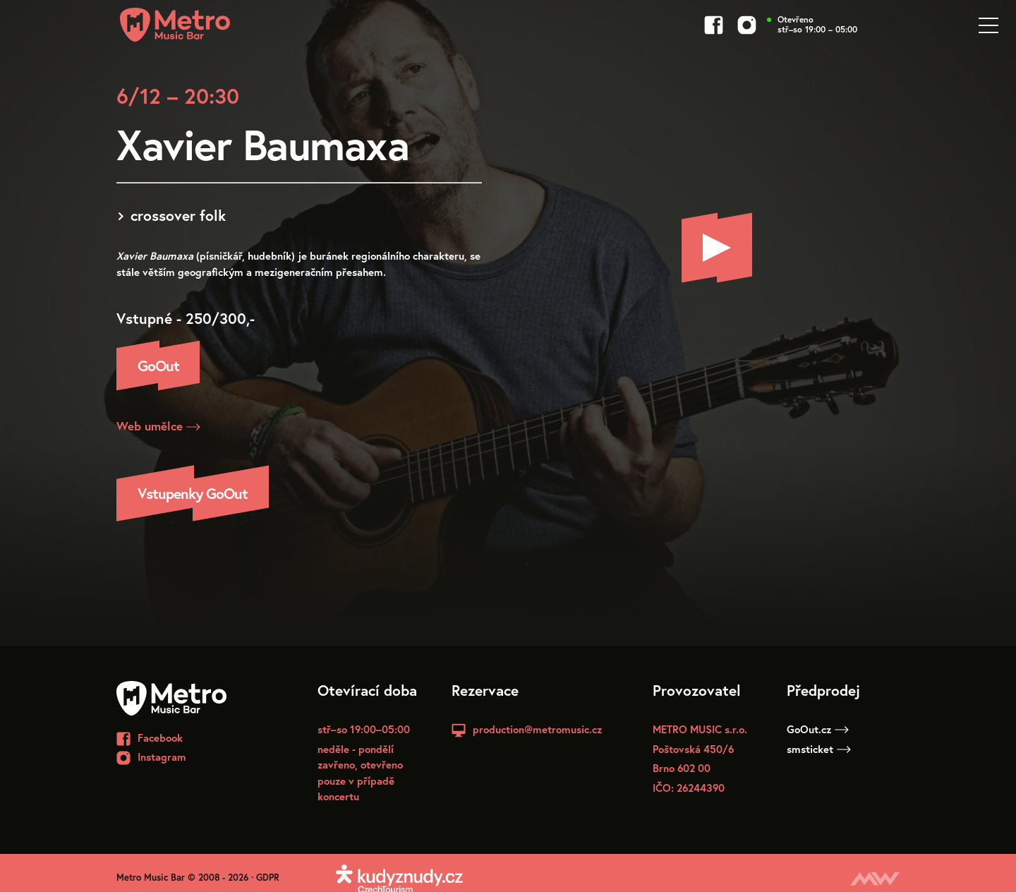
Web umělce (158, 426)
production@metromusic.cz (537, 729)
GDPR (267, 878)
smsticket (819, 749)
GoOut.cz (818, 729)
